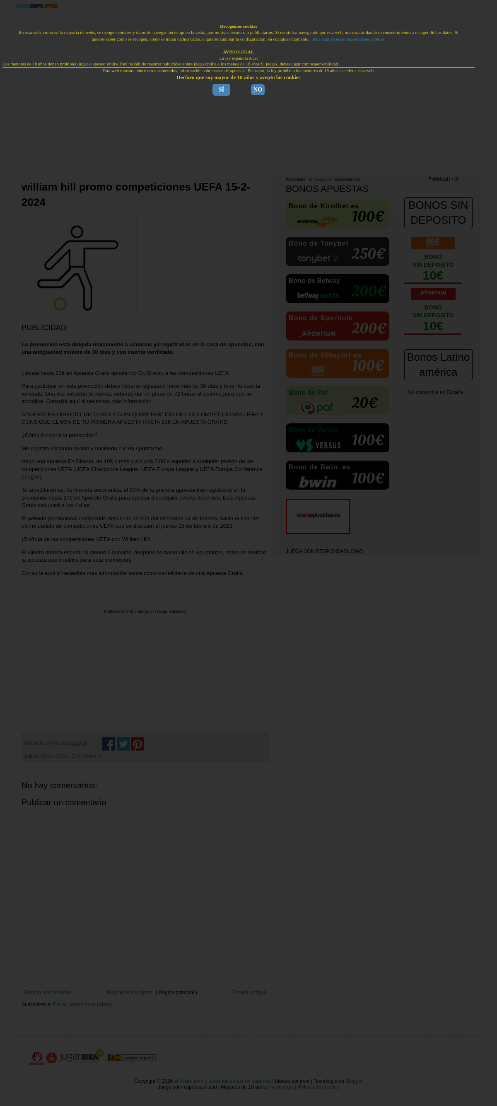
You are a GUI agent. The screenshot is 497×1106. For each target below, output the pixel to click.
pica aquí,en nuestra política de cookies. (349, 38)
